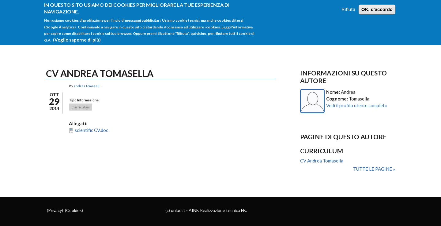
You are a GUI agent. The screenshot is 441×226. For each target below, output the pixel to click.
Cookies (74, 210)
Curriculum (80, 107)
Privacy (55, 210)
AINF (193, 210)
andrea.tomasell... (87, 86)
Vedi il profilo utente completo (356, 105)
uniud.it (178, 210)
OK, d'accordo (377, 6)
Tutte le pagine (373, 169)
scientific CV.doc (91, 130)
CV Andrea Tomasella (321, 160)
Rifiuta (348, 6)
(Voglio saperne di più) (77, 36)
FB (243, 210)
